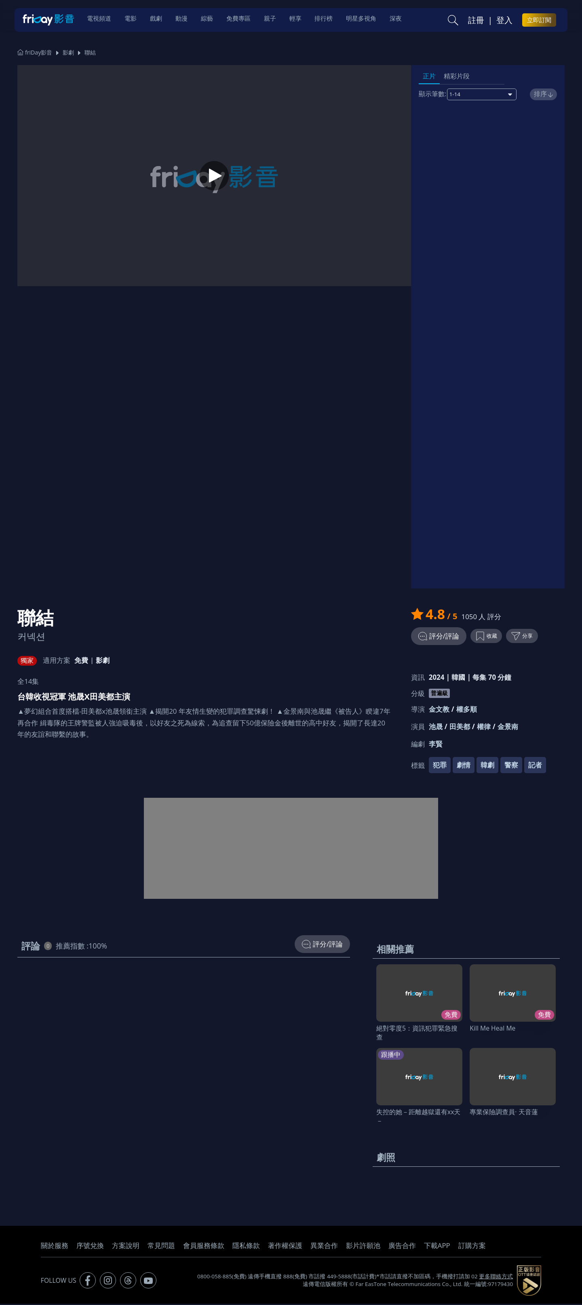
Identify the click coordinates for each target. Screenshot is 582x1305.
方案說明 (125, 1246)
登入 (504, 20)
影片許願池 (363, 1246)
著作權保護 (285, 1246)
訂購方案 (472, 1246)
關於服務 (54, 1246)
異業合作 (324, 1246)
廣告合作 (402, 1246)
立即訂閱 (539, 21)
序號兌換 (90, 1246)
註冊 (476, 20)
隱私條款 (246, 1246)
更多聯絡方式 (496, 1277)
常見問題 (161, 1246)
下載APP (437, 1246)
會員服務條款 (203, 1246)
